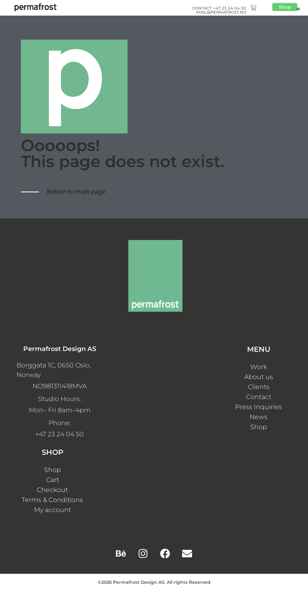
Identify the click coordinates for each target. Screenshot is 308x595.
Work (258, 367)
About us (258, 377)
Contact (258, 397)
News (258, 417)
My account (52, 510)
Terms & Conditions (52, 500)
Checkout (52, 490)
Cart (52, 480)
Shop (258, 427)
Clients (259, 387)
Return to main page (76, 192)
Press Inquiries (258, 407)
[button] (298, 9)
